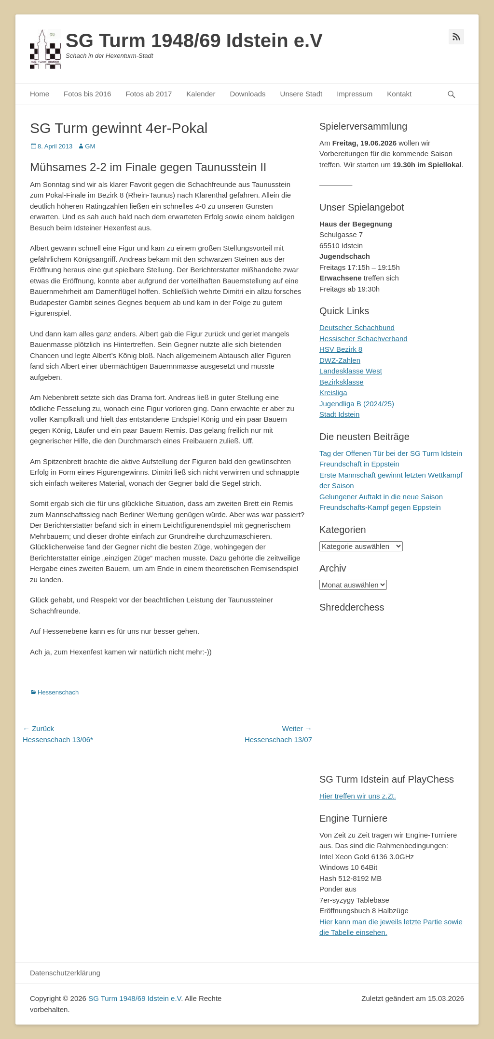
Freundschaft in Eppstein (359, 464)
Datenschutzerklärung (65, 973)
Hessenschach (58, 692)
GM (90, 146)
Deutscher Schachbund (357, 327)
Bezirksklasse (341, 382)
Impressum (354, 94)
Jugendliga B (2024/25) (356, 404)
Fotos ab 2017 (148, 94)
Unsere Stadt (301, 94)
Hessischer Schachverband (363, 338)
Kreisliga (333, 392)
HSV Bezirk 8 (340, 349)
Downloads (247, 94)
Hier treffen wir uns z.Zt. (357, 796)
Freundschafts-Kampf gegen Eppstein (380, 507)
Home (39, 94)
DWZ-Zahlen (339, 360)
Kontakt (399, 94)
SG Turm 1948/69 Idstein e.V (194, 40)
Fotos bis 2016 (87, 94)
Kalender (200, 94)
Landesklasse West (350, 371)
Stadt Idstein (339, 414)
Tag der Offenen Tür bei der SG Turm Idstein (390, 453)
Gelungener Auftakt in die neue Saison (381, 497)
